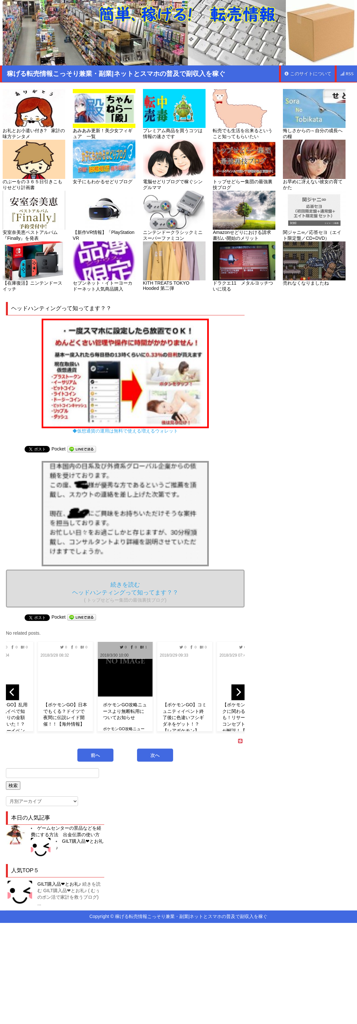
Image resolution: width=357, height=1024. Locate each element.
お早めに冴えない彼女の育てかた (314, 165)
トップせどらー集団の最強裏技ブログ (244, 165)
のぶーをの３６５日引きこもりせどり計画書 (34, 165)
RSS (347, 74)
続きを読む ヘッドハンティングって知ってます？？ (125, 592)
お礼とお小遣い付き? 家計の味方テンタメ (34, 114)
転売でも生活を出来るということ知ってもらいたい (244, 114)
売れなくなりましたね (314, 263)
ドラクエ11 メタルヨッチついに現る (244, 266)
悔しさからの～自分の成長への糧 (314, 114)
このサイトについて (307, 74)
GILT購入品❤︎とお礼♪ (59, 884)
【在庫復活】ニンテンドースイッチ (34, 266)
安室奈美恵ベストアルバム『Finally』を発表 (34, 216)
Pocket (58, 448)
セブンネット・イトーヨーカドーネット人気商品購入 (104, 266)
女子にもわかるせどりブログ (104, 162)
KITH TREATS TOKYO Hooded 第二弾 (174, 266)
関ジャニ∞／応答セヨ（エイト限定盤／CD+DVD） (314, 216)
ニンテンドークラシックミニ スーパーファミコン (174, 216)
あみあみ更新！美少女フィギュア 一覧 (104, 114)
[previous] (12, 692)
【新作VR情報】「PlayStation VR (104, 216)
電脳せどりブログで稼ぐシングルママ (174, 165)
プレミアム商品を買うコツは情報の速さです (174, 114)
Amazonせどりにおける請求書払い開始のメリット (244, 216)
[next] (238, 692)
